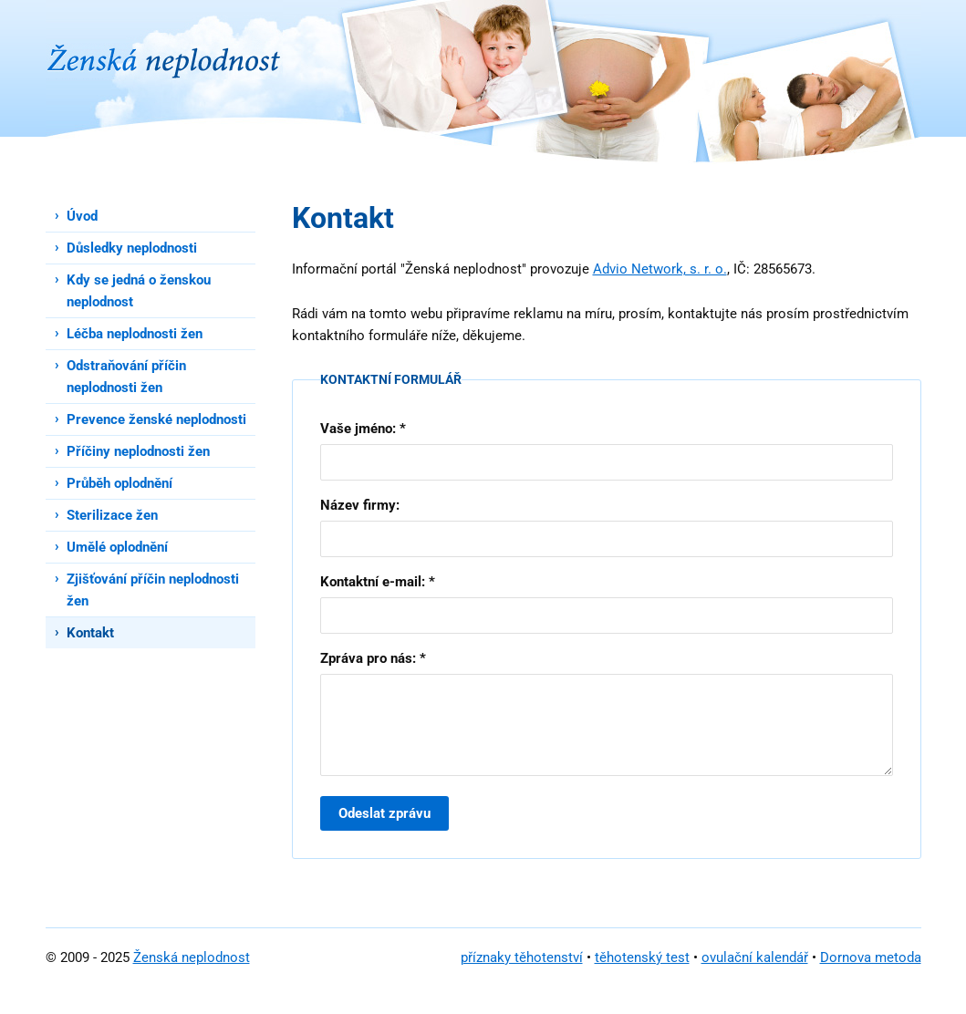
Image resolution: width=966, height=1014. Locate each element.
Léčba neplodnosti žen (135, 334)
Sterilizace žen (112, 515)
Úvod (82, 216)
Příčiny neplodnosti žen (138, 451)
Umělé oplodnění (117, 547)
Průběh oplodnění (119, 483)
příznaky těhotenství (522, 957)
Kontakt (90, 633)
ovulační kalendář (754, 957)
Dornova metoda (870, 957)
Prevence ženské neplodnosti (156, 419)
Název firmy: (360, 505)
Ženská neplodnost (191, 957)
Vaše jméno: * (363, 428)
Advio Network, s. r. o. (660, 269)
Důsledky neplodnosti (132, 248)
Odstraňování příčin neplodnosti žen (126, 376)
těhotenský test (642, 957)
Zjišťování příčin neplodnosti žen (153, 590)
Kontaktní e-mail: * (377, 582)
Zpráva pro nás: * (373, 658)
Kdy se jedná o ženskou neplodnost (139, 291)
